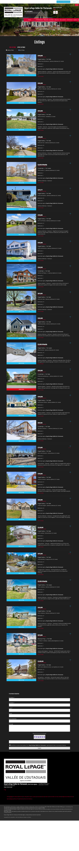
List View (22, 50)
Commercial (39, 796)
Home (29, 19)
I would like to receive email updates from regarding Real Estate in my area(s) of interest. (38, 745)
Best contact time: (13, 718)
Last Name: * (11, 702)
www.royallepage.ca (10, 798)
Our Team (51, 19)
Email (54, 9)
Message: (11, 724)
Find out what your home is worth (55, 796)
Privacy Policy (16, 798)
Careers (42, 796)
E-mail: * (10, 708)
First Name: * (11, 697)
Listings (33, 19)
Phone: (10, 713)
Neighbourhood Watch (66, 796)
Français (76, 4)
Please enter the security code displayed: (39, 733)
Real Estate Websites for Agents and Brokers (23, 817)
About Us (57, 19)
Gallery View (10, 50)
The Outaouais (39, 19)
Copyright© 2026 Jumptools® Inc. (10, 817)
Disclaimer (22, 798)
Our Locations (63, 19)
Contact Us (47, 796)
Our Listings (12, 47)
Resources (46, 19)
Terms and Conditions (28, 798)
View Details (41, 76)
